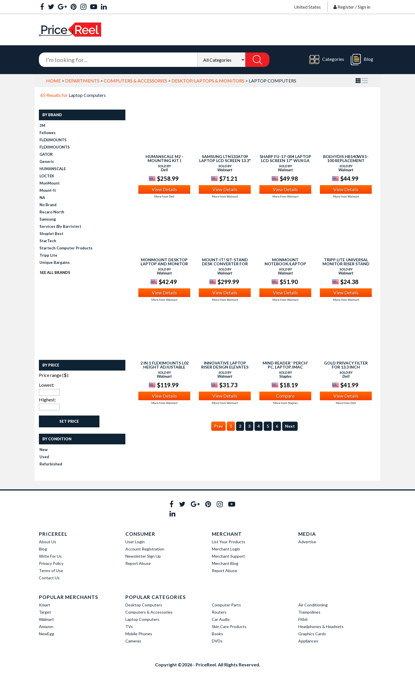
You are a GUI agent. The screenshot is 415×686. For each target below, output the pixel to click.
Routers (219, 612)
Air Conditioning (313, 604)
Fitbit (303, 619)
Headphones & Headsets (321, 626)
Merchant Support (228, 556)
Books (217, 633)
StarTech (47, 240)
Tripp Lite (48, 255)
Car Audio (221, 619)
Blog (362, 59)
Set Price (69, 421)
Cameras (133, 640)
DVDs (217, 640)
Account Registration (144, 548)
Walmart (46, 619)
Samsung (47, 219)
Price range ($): (54, 375)
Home (53, 80)
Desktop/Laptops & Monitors (207, 80)
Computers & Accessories (135, 80)
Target (45, 612)
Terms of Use (51, 570)
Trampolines (309, 612)
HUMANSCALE (52, 168)
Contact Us (49, 577)
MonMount (49, 183)
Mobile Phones (138, 633)
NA (42, 197)
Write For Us (50, 556)
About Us (47, 541)
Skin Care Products (229, 626)
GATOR (46, 154)
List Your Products (228, 541)
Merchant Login (226, 548)
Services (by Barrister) (60, 226)
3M (42, 125)
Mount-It (47, 190)
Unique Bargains (54, 262)
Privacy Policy (51, 563)
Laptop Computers (142, 619)
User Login (135, 541)
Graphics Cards (312, 633)
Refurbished (50, 464)
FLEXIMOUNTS (53, 140)
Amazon (46, 626)
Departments (82, 80)
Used (44, 456)
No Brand (47, 204)
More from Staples (285, 402)
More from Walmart (225, 196)
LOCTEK (46, 176)
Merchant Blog (225, 563)
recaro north (51, 212)
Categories (326, 59)
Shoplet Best (51, 233)
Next (290, 426)
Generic (46, 161)
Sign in (364, 7)
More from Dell (164, 196)
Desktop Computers (143, 604)
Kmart (44, 604)
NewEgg (46, 633)
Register (345, 7)
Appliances (308, 640)
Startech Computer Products (66, 248)
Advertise (307, 541)
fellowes (47, 132)
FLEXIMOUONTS (54, 147)
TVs (129, 626)
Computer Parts (226, 604)
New (43, 449)
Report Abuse (138, 563)
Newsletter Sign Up (143, 556)
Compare (285, 396)
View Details (164, 189)
